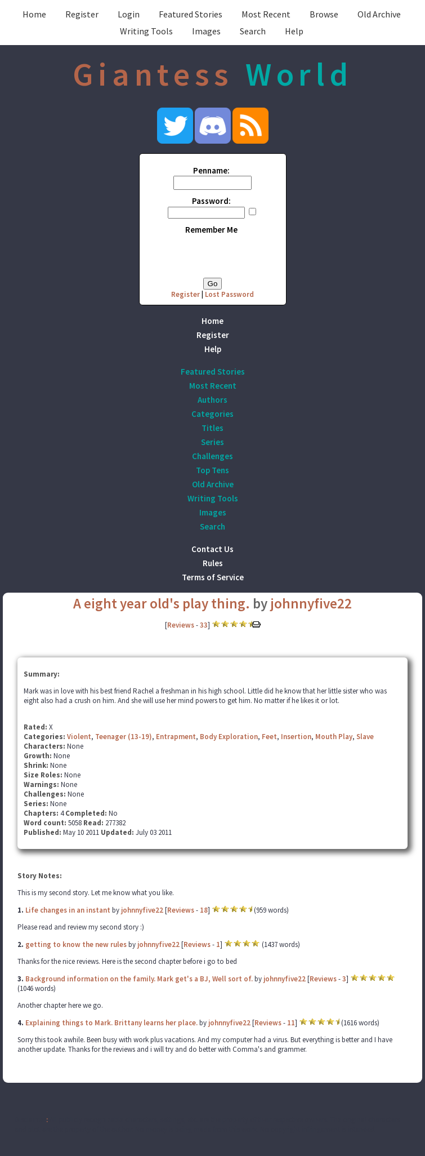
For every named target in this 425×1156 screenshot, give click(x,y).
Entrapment (176, 736)
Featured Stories (190, 14)
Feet (269, 736)
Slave (365, 736)
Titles (212, 428)
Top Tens (212, 470)
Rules (213, 563)
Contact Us (212, 549)
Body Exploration (229, 736)
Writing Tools (146, 31)
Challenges (212, 456)
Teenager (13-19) (123, 736)
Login (129, 14)
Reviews (180, 625)
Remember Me (211, 229)
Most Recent (265, 14)
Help (294, 31)
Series (212, 442)
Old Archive (379, 14)
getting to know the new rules (76, 944)
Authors (212, 399)
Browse (324, 14)
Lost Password (229, 294)
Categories (212, 413)
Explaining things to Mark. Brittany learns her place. (111, 1023)
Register (82, 14)
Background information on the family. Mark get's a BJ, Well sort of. (139, 979)
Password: (211, 200)
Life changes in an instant (67, 910)
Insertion (296, 736)
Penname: (211, 170)
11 (291, 1023)
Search (253, 31)
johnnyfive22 (311, 603)
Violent (79, 736)
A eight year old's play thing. (161, 603)
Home (34, 14)
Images (206, 31)
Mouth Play (333, 736)
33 (204, 625)
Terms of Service (213, 577)
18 (204, 910)
